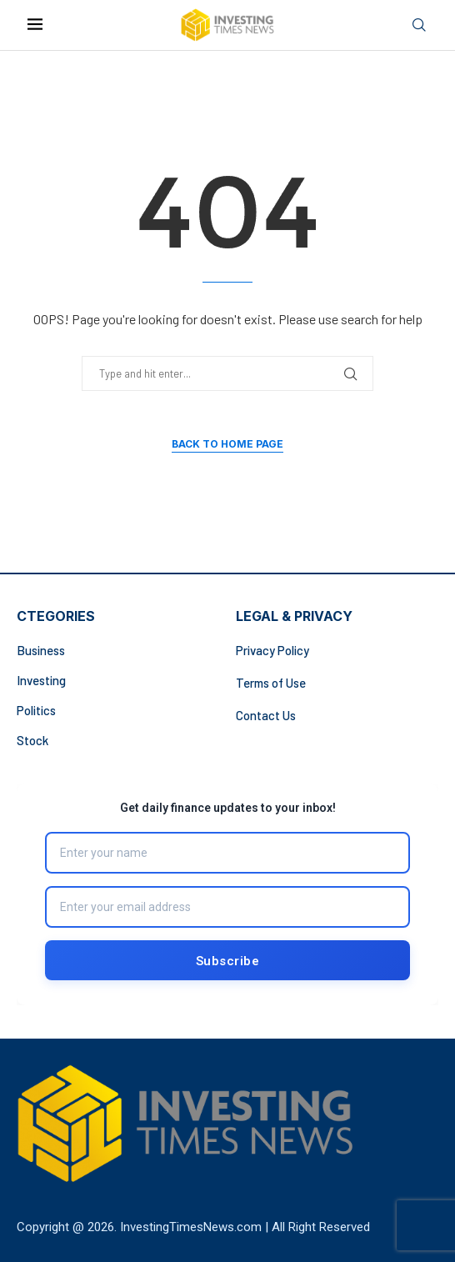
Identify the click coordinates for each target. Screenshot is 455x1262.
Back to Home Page (227, 444)
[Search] (419, 25)
